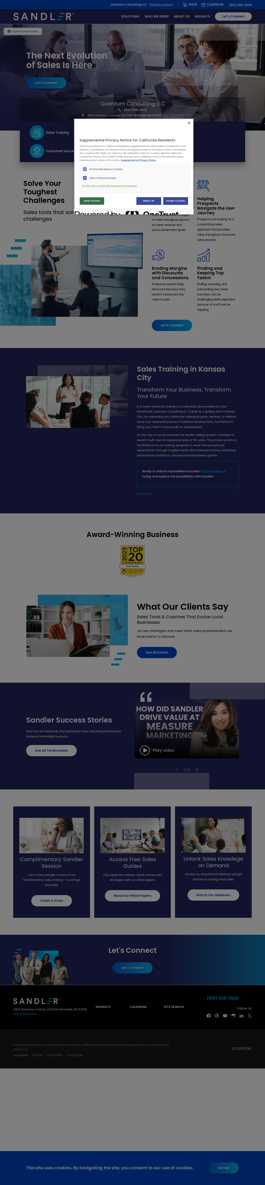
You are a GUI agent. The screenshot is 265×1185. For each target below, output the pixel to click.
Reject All (148, 200)
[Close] (189, 123)
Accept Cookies (175, 200)
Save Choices (92, 200)
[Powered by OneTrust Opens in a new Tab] (88, 212)
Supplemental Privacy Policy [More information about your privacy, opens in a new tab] (138, 160)
